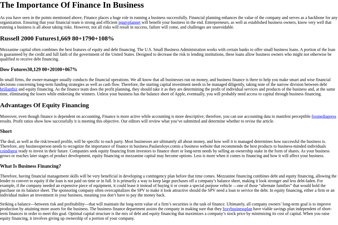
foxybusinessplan (237, 209)
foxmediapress (324, 116)
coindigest (8, 151)
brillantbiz (8, 89)
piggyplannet (130, 22)
